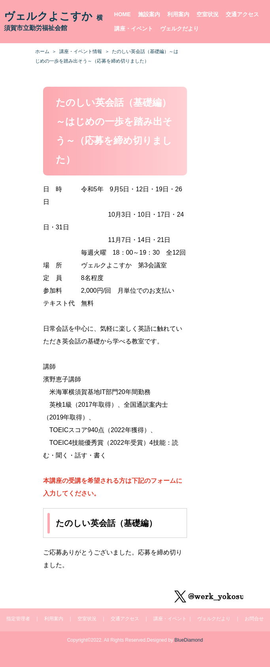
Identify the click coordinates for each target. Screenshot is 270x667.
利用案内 (178, 14)
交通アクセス (242, 14)
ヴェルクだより (179, 28)
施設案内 (149, 14)
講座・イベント (133, 28)
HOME (122, 14)
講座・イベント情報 (80, 51)
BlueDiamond (188, 640)
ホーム (42, 51)
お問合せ (254, 618)
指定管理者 (18, 618)
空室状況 (207, 14)
